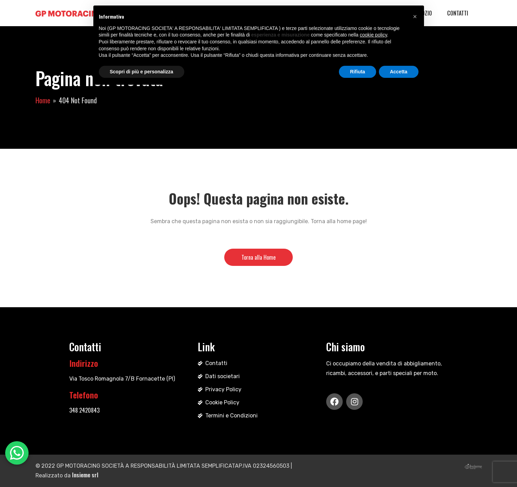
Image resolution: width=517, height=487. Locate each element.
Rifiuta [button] (357, 71)
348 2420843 (84, 410)
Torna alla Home (258, 257)
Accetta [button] (398, 71)
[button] (415, 16)
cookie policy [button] (373, 35)
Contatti (457, 13)
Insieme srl (85, 475)
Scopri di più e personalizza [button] (141, 71)
